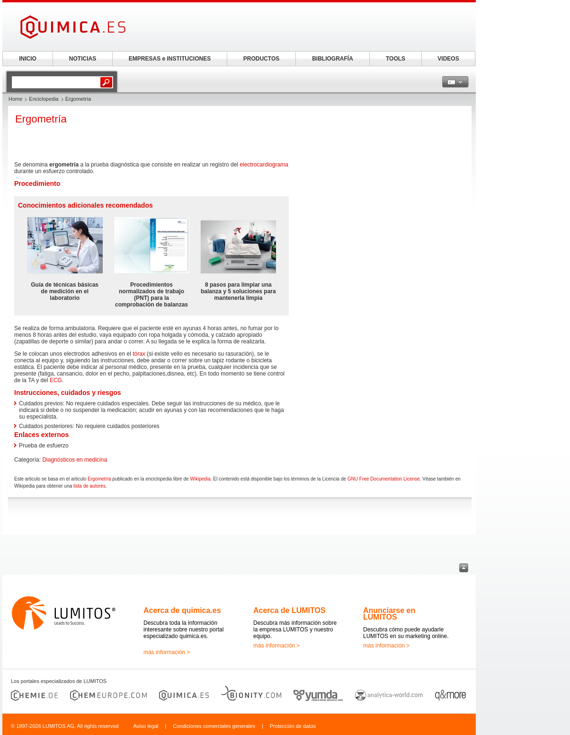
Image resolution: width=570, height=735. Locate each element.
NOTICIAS (82, 58)
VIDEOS (448, 58)
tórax (139, 353)
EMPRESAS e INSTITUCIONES (170, 58)
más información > (166, 652)
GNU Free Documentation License (383, 478)
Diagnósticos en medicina (74, 459)
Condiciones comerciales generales (214, 726)
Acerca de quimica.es (182, 610)
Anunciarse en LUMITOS (389, 613)
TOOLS (395, 58)
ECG (56, 380)
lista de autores (89, 486)
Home (15, 99)
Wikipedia (200, 478)
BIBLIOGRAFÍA (332, 58)
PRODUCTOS (261, 58)
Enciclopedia (43, 99)
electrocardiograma (264, 164)
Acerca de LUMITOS (289, 610)
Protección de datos (293, 726)
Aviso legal (145, 726)
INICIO (27, 58)
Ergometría (99, 478)
